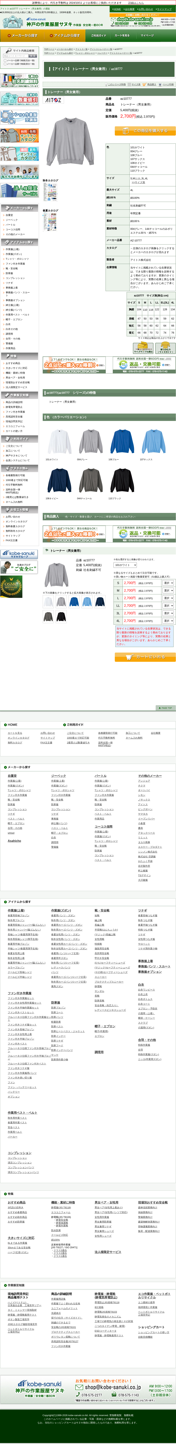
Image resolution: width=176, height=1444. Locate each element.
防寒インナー (58, 1036)
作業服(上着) (20, 250)
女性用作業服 (102, 1217)
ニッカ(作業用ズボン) (149, 1059)
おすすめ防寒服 (16, 1221)
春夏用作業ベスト (17, 1122)
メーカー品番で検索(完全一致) (19, 60)
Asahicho (14, 840)
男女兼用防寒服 (103, 1221)
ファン (11, 1082)
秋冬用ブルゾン (16, 920)
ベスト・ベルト (16, 818)
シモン (141, 795)
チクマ (141, 785)
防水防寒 (56, 1230)
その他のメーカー (20, 235)
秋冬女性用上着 (16, 958)
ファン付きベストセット (21, 1012)
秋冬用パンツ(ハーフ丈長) (65, 962)
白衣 (20, 324)
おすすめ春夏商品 (17, 1212)
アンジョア (144, 780)
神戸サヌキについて (16, 455)
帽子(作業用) (101, 1031)
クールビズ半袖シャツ (20, 977)
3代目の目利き (15, 1207)
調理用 (20, 333)
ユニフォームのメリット (64, 1308)
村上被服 (143, 870)
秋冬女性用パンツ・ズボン (65, 939)
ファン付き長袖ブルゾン (21, 1029)
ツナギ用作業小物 (147, 948)
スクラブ (143, 1022)
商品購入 (151, 84)
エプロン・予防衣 (147, 1008)
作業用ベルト (15, 1132)
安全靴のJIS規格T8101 (63, 1327)
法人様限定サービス (16, 387)
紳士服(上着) (20, 304)
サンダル (99, 991)
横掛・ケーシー (146, 1018)
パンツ (54, 972)
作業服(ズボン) (20, 253)
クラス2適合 (60, 1253)
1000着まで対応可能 (17, 480)
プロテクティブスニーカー (109, 981)
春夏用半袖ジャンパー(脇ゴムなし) (26, 962)
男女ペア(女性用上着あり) (109, 1207)
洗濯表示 (56, 1313)
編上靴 (98, 920)
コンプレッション (20, 277)
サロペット (144, 944)
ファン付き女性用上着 (20, 1034)
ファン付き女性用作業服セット (24, 1002)
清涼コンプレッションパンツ (23, 1172)
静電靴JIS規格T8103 (106, 1311)
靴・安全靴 (20, 268)
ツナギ (20, 282)
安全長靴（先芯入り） (107, 1005)
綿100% (55, 1239)
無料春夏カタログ (15, 526)
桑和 (140, 828)
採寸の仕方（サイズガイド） (66, 1317)
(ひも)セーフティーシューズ (110, 962)
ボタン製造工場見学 (18, 1319)
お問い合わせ (146, 9)
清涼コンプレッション (20, 1162)
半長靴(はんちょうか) (106, 929)
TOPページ (49, 49)
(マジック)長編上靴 (105, 934)
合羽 (140, 1049)
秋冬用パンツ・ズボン (63, 920)
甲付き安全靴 (102, 958)
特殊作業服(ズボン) (148, 1054)
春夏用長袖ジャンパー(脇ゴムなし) (26, 925)
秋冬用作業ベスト (17, 1118)
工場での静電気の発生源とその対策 (114, 1321)
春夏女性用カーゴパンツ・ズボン (69, 944)
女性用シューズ (103, 1236)
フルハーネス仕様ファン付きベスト (27, 1063)
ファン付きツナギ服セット (22, 1024)
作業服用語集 (58, 1299)
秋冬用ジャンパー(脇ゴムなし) (24, 929)
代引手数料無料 (14, 484)
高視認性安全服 (20, 417)
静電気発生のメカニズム (108, 1316)
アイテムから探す (65, 53)
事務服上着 (20, 287)
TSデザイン (144, 875)
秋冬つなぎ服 (145, 920)
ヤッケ (54, 1055)
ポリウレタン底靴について (65, 1336)
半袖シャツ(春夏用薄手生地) (23, 948)
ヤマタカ (143, 814)
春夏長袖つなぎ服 (147, 915)
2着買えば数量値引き (17, 497)
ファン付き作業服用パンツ (22, 1073)
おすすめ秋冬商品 (17, 1217)
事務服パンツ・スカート (20, 293)
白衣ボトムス (145, 999)
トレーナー (102, 53)
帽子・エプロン (20, 319)
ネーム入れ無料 (14, 502)
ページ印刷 (168, 84)
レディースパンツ (60, 967)
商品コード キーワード (14, 56)
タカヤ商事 (144, 842)
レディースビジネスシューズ (110, 1010)
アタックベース (146, 833)
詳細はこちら (136, 2)
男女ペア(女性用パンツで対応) (111, 1212)
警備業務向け (145, 1217)
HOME (117, 9)
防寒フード (57, 1045)
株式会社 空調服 (147, 856)
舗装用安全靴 (102, 948)
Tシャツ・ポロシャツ (85, 53)
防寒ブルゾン (58, 1007)
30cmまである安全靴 (19, 1247)
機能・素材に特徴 (20, 373)
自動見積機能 (145, 1337)
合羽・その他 (20, 338)
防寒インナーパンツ (62, 1050)
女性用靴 (99, 939)
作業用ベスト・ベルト (20, 314)
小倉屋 (141, 823)
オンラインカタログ (16, 521)
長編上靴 (99, 925)
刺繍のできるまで (60, 1322)
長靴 (97, 995)
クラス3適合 (60, 1250)
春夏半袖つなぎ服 (147, 925)
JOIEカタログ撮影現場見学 (22, 1324)
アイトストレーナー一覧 (101, 49)
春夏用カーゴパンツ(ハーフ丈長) (69, 977)
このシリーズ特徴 (117, 84)
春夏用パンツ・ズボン (63, 915)
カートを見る (15, 733)
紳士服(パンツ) (20, 309)
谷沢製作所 (144, 866)
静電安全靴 (62, 1219)
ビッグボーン (145, 809)
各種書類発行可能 (15, 475)
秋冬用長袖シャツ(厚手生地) (23, 939)
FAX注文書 (12, 540)
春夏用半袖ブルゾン (18, 944)
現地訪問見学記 (20, 422)
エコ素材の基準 (146, 1302)
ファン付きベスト (17, 1043)
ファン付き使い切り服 (20, 1077)
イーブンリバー (146, 818)
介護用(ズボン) (146, 1027)
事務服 (54, 818)
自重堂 (20, 216)
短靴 (97, 915)
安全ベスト (14, 1127)
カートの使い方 (20, 431)
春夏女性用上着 (16, 953)
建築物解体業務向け (149, 1221)
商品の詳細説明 (20, 403)
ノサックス (144, 799)
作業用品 (20, 348)
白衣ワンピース (146, 989)
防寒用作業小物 (59, 1059)
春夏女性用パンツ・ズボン (65, 934)
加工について (13, 450)
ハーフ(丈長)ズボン (18, 1252)
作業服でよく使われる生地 (65, 1303)
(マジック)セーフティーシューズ (112, 967)
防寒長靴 (99, 1000)
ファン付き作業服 (20, 263)
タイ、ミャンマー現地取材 (22, 1310)
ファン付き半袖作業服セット (23, 1007)
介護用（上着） (146, 1013)
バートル (20, 225)
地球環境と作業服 (147, 1307)
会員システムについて (18, 460)
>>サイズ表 (138, 182)
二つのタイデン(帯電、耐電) (110, 1326)
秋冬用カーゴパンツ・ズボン (66, 929)
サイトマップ (164, 9)
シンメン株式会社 (147, 851)
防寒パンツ (57, 1017)
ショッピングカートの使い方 (153, 1332)
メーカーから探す (65, 49)
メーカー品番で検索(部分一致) (19, 64)
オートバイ (144, 790)
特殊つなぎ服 (145, 929)
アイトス (143, 804)
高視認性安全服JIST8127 (64, 1341)
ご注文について (14, 446)
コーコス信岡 (20, 230)
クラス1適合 (60, 1256)
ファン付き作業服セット (21, 998)
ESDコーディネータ (105, 1330)
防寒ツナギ (57, 1040)
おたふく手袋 (145, 861)
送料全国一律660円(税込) (13, 491)
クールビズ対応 (59, 1235)
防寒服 (20, 273)
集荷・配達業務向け (149, 1231)
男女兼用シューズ (104, 1231)
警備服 (20, 343)
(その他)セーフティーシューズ (111, 972)
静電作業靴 (62, 1225)
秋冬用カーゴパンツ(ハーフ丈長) (69, 981)
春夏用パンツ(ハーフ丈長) (65, 953)
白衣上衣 (143, 994)
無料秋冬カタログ (15, 531)
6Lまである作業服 (17, 1243)
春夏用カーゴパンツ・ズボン (66, 925)
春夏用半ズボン (59, 958)
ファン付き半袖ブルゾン (21, 1038)
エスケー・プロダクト (150, 847)
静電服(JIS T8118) (61, 1207)
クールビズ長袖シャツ (20, 972)
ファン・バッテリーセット (22, 1087)
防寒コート (57, 1012)
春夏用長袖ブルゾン (18, 915)
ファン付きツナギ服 (18, 1068)
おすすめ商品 (20, 364)
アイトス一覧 (81, 49)
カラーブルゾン (16, 967)
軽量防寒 (56, 1021)
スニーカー (101, 977)
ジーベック (20, 220)
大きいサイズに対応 (20, 369)
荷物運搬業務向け (147, 1226)
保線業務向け (145, 1212)
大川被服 (143, 880)
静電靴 (98, 986)
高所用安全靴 (102, 953)
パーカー (12, 1136)
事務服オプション (20, 300)
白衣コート (144, 1004)
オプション (14, 1096)
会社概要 (130, 9)
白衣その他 (20, 328)
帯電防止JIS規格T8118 (107, 1302)
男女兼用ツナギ (103, 1226)
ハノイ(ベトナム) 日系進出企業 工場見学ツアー (24, 1304)
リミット (143, 837)
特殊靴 (98, 944)
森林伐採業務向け (147, 1207)
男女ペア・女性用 (20, 378)
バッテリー (14, 1091)
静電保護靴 (62, 1222)
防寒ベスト (57, 1026)
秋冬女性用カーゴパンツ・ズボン (69, 948)
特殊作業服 (144, 1045)
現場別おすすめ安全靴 (20, 383)
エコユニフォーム (20, 427)
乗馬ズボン (57, 986)
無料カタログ (15, 742)
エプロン (99, 1036)
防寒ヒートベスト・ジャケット (68, 1031)
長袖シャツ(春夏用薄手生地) (23, 934)
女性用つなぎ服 (146, 939)
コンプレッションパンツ (21, 1167)
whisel (11, 833)
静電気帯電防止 (20, 407)
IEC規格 (99, 1307)
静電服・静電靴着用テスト (22, 1314)
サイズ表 (136, 84)
